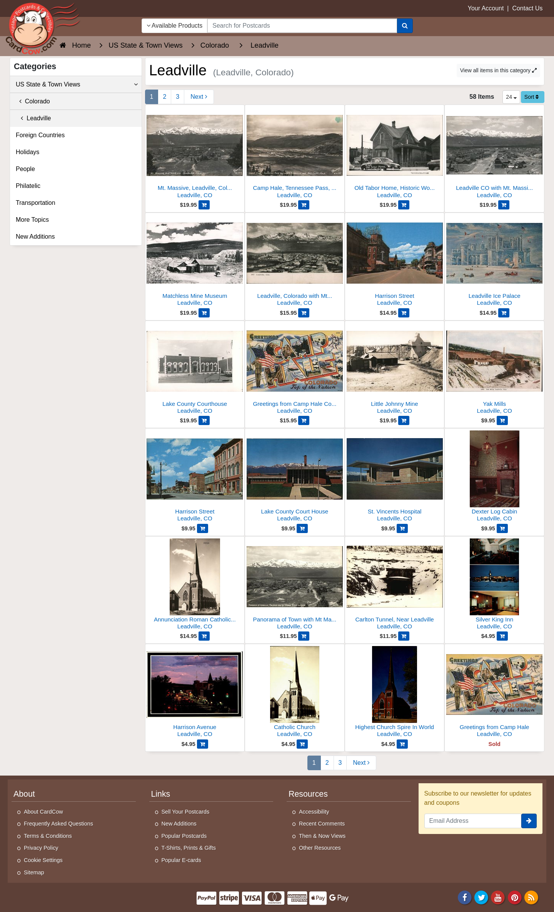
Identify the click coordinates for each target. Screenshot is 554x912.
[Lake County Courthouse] (195, 369)
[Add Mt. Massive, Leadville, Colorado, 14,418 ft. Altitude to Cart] (204, 204)
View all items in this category (498, 70)
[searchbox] (302, 25)
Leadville (33, 118)
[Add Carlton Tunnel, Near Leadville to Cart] (403, 636)
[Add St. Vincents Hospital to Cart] (402, 528)
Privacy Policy (41, 848)
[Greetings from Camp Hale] (494, 692)
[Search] (405, 25)
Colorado (33, 101)
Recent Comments (322, 824)
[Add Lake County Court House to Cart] (302, 528)
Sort (531, 97)
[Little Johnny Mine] (394, 369)
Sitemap (34, 872)
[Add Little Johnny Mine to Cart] (403, 420)
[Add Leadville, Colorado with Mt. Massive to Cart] (303, 312)
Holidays (27, 152)
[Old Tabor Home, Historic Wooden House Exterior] (394, 153)
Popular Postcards (184, 836)
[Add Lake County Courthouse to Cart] (204, 420)
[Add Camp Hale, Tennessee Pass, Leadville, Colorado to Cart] (303, 204)
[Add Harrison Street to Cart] (403, 312)
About (24, 794)
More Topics (32, 219)
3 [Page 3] (177, 96)
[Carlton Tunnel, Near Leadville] (394, 585)
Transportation (35, 202)
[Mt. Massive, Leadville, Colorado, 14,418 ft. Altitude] (195, 153)
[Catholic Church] (294, 692)
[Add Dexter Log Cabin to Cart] (502, 528)
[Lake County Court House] (294, 477)
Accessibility (314, 812)
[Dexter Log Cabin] (494, 477)
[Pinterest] (515, 897)
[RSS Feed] (531, 897)
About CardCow (43, 812)
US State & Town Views (77, 84)
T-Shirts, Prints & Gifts (189, 848)
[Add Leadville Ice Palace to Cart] (503, 312)
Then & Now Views (322, 836)
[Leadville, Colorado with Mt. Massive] (294, 261)
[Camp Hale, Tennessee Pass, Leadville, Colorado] (294, 153)
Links (160, 794)
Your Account (486, 8)
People (25, 169)
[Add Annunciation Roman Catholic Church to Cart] (204, 636)
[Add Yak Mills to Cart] (502, 420)
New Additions (35, 236)
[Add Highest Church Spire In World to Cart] (402, 744)
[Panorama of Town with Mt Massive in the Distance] (294, 585)
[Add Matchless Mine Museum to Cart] (204, 312)
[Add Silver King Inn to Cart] (502, 636)
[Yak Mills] (494, 369)
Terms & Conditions (48, 836)
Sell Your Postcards (186, 812)
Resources (308, 794)
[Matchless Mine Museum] (195, 261)
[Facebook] (465, 897)
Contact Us (527, 8)
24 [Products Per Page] (511, 97)
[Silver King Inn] (494, 585)
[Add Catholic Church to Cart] (302, 744)
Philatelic (28, 186)
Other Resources (320, 848)
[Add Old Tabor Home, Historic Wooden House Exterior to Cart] (403, 204)
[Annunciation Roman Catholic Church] (195, 585)
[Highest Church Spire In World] (394, 692)
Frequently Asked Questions (58, 824)
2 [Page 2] (164, 96)
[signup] (529, 821)
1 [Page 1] (152, 96)
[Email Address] (473, 821)
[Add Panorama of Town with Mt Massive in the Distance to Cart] (303, 636)
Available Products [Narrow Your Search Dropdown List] (175, 25)
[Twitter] (481, 897)
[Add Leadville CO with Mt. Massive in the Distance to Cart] (503, 204)
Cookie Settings (43, 860)
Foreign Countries (40, 135)
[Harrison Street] (394, 261)
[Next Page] (199, 97)
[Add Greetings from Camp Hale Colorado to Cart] (303, 420)
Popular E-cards (181, 860)
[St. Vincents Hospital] (394, 477)
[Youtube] (498, 897)
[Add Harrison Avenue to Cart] (202, 744)
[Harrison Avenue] (195, 692)
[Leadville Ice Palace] (494, 261)
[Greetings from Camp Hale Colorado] (294, 369)
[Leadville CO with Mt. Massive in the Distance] (494, 153)
